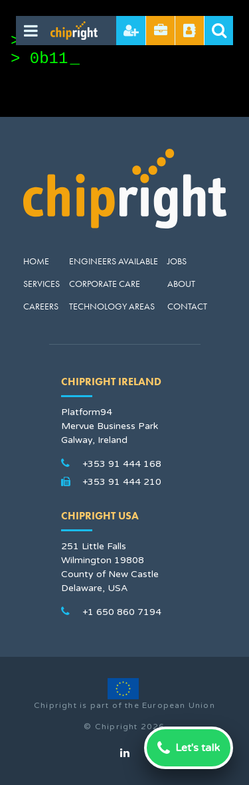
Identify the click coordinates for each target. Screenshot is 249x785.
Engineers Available (113, 261)
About (181, 284)
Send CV (160, 30)
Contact (187, 306)
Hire (131, 30)
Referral (189, 30)
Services (41, 284)
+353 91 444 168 (121, 464)
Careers (40, 306)
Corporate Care (104, 284)
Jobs (177, 261)
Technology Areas (112, 306)
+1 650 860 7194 (121, 612)
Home (36, 261)
